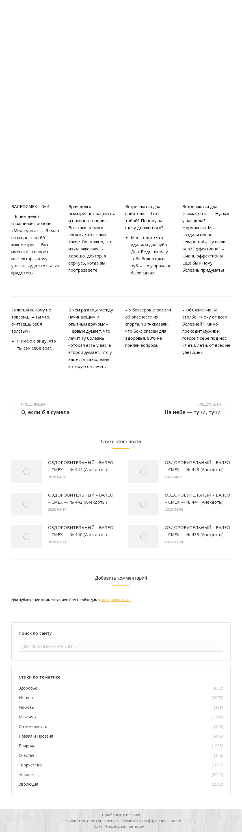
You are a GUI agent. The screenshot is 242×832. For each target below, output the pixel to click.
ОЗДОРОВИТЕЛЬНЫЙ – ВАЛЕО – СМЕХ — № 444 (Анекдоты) (80, 466)
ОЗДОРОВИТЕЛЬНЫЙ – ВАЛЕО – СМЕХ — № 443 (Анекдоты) (197, 466)
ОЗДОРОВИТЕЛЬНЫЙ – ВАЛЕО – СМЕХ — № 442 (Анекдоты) (80, 498)
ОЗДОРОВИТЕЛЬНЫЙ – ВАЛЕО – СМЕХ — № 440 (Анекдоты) (80, 531)
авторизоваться (116, 599)
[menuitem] (89, 821)
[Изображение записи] (26, 471)
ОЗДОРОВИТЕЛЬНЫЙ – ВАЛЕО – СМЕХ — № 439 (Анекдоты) (197, 531)
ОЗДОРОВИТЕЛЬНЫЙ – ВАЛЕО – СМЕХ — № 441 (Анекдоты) (197, 498)
